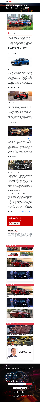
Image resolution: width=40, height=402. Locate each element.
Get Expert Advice (14, 223)
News (11, 10)
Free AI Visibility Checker (13, 380)
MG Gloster (27, 174)
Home (7, 10)
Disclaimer (14, 395)
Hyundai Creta (22, 69)
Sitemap (9, 395)
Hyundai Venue (28, 138)
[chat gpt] (14, 392)
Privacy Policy (24, 396)
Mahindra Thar (20, 106)
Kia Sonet (24, 148)
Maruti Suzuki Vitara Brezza (16, 140)
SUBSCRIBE (28, 383)
